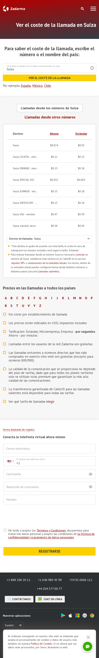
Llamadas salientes (48, 271)
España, (26, 86)
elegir (50, 401)
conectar (80, 254)
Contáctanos (19, 584)
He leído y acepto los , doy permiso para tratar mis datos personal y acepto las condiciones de (51, 519)
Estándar (81, 134)
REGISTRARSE (49, 536)
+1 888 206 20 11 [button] (18, 565)
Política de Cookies (41, 643)
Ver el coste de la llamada (50, 78)
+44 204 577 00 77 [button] (49, 574)
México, (37, 86)
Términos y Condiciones (51, 515)
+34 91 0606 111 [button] (80, 565)
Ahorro (54, 134)
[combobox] (10, 461)
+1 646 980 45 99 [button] (50, 565)
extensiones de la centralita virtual (47, 263)
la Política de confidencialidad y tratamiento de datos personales (51, 520)
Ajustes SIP (18, 263)
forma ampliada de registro (19, 429)
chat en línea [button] (50, 584)
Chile (47, 86)
